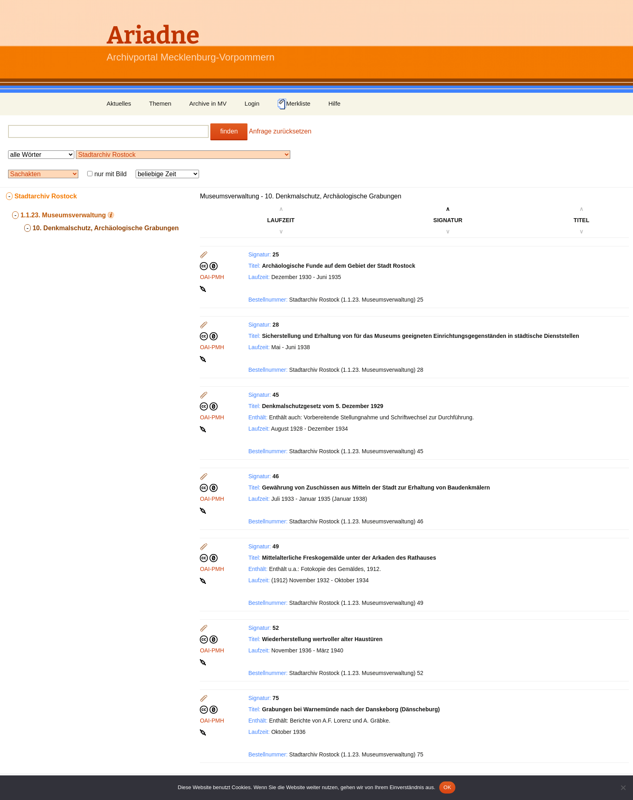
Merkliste (293, 104)
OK (447, 787)
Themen (160, 103)
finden (229, 131)
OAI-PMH (212, 277)
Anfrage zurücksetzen (280, 131)
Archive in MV (208, 103)
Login (252, 103)
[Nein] (623, 787)
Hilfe (334, 103)
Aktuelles (119, 103)
